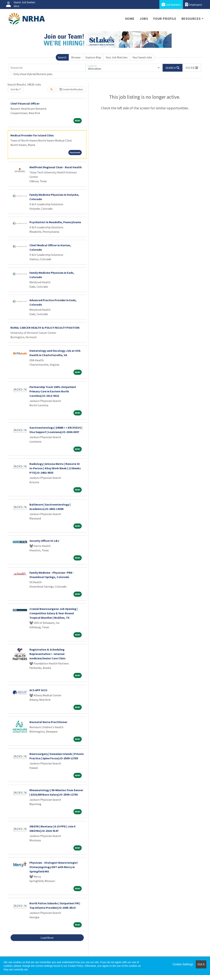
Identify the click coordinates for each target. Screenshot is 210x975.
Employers (193, 4)
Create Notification (71, 89)
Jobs (144, 18)
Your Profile (164, 18)
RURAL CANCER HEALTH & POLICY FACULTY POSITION (45, 327)
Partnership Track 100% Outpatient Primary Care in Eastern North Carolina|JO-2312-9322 (52, 391)
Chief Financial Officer (24, 103)
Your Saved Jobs (142, 57)
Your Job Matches (117, 57)
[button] (192, 68)
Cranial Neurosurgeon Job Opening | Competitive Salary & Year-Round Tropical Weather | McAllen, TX (53, 613)
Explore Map (93, 57)
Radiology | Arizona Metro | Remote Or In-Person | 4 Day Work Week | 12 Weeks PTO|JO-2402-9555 (55, 468)
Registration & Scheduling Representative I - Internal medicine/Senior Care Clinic (47, 654)
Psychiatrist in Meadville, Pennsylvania (55, 222)
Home (130, 18)
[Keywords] (47, 68)
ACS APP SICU (38, 690)
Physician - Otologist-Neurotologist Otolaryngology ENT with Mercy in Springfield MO (53, 867)
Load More (47, 937)
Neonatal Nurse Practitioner (48, 722)
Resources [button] (191, 18)
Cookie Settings (183, 964)
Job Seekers (171, 4)
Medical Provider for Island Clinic (32, 135)
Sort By (15, 89)
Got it (201, 964)
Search (62, 57)
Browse (76, 57)
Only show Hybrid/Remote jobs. (33, 74)
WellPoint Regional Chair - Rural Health (55, 167)
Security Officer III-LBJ (44, 541)
